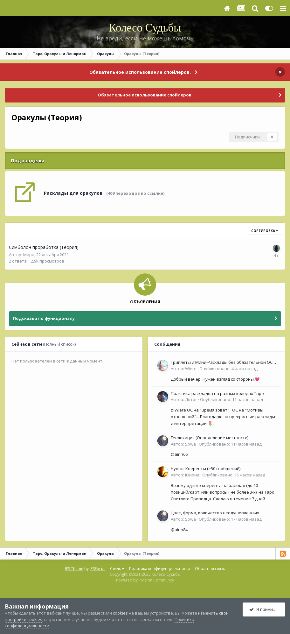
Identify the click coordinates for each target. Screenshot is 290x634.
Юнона (192, 475)
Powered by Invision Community (145, 580)
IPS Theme (74, 568)
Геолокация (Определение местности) (209, 437)
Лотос (191, 399)
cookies (120, 613)
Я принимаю (265, 609)
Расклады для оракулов (73, 193)
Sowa (190, 444)
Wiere (191, 368)
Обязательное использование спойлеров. (140, 72)
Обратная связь (210, 568)
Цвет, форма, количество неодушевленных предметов (215, 513)
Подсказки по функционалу (44, 318)
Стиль (117, 568)
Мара (28, 254)
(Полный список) (59, 344)
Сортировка (264, 231)
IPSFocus (97, 568)
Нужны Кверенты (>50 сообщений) (205, 468)
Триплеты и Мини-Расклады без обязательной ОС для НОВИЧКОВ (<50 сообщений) (222, 362)
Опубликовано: (228, 368)
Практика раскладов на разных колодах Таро (217, 393)
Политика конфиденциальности (159, 568)
